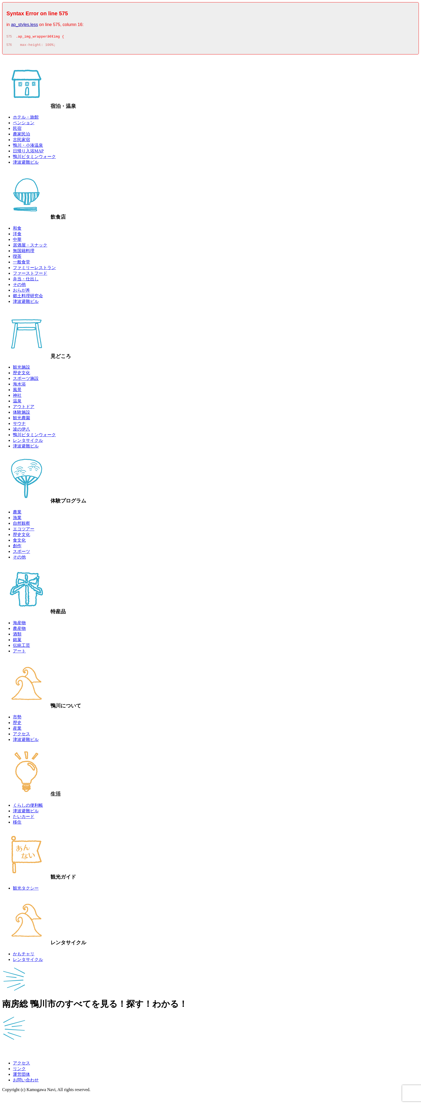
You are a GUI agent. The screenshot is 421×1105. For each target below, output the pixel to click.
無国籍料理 (23, 252)
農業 (17, 513)
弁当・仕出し (26, 280)
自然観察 (21, 525)
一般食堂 (21, 263)
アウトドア (23, 408)
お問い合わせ (26, 1081)
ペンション (23, 124)
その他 (19, 286)
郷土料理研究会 (28, 297)
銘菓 (17, 641)
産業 (17, 730)
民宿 (17, 130)
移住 (17, 823)
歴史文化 (21, 374)
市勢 (17, 718)
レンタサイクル (28, 442)
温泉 (17, 402)
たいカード (23, 818)
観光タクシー (26, 889)
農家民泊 (21, 135)
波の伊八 (21, 430)
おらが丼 (21, 291)
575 (9, 37)
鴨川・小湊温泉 (28, 147)
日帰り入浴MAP (28, 152)
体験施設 (21, 414)
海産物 (19, 624)
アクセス (21, 735)
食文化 (19, 541)
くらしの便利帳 (28, 807)
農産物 (19, 630)
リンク (19, 1070)
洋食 (17, 235)
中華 (17, 241)
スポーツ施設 (26, 380)
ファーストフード (30, 275)
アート (19, 652)
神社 (17, 397)
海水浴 (19, 385)
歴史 (17, 724)
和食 (17, 229)
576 (9, 46)
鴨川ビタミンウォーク (34, 158)
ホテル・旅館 (26, 118)
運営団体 (21, 1076)
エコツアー (23, 530)
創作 (17, 547)
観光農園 (21, 419)
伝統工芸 (21, 647)
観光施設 (21, 368)
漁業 (17, 519)
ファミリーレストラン (34, 269)
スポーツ (21, 553)
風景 (17, 391)
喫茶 (17, 258)
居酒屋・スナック (30, 246)
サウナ (19, 425)
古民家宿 (21, 141)
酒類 (17, 635)
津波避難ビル (26, 163)
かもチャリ (23, 955)
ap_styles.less (24, 24)
